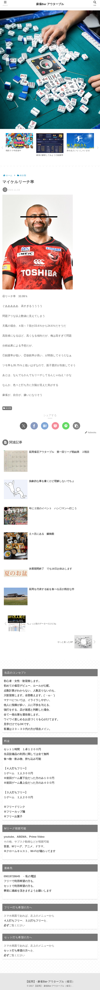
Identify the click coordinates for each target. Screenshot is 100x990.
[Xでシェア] (23, 426)
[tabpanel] (19, 147)
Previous (2, 147)
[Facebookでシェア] (34, 426)
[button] (76, 426)
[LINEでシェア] (66, 426)
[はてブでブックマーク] (44, 426)
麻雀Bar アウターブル (50, 4)
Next (97, 147)
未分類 (7, 408)
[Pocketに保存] (55, 426)
